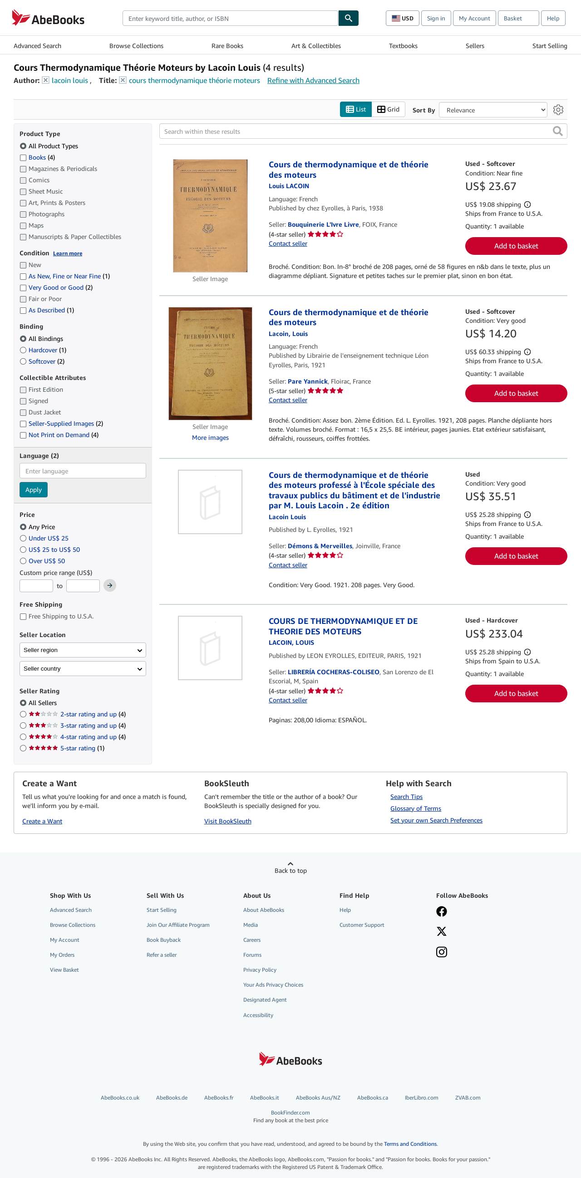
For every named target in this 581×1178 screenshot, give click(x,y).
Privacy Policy (259, 969)
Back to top (291, 870)
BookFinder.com (290, 1116)
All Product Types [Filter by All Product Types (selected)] (50, 146)
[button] (558, 131)
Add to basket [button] (516, 245)
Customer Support (362, 924)
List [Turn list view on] (356, 109)
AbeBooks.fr (218, 1097)
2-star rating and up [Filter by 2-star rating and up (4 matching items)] (77, 714)
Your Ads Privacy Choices (273, 984)
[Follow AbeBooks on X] (441, 932)
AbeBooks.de (171, 1097)
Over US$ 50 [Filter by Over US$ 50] (43, 561)
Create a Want (42, 821)
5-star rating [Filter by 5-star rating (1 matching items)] (66, 748)
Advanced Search (37, 45)
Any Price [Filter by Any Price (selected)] (38, 527)
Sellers (475, 45)
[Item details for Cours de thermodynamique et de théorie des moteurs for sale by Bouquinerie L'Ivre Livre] (210, 216)
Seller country (42, 668)
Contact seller (288, 243)
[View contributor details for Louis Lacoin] (289, 186)
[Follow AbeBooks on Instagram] (441, 953)
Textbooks (403, 45)
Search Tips (406, 796)
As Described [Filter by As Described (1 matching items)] (47, 310)
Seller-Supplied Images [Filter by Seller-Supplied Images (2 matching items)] (61, 423)
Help (553, 18)
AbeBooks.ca (372, 1097)
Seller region (41, 650)
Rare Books (227, 45)
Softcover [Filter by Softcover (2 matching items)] (42, 361)
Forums (252, 954)
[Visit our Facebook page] (441, 912)
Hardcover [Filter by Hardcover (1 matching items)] (43, 350)
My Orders (62, 954)
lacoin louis (70, 80)
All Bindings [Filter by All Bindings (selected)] (42, 338)
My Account (474, 18)
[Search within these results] (363, 131)
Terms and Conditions (410, 1143)
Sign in (436, 18)
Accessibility (258, 1015)
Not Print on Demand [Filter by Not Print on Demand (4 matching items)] (59, 434)
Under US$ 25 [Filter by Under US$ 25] (45, 538)
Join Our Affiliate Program (178, 924)
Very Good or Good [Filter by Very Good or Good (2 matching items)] (56, 287)
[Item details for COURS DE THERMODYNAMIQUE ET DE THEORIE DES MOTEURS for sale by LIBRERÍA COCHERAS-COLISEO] (210, 648)
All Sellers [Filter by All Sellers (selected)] (44, 702)
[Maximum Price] (83, 585)
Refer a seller (162, 954)
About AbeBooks (263, 909)
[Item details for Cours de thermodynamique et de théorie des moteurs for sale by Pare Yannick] (210, 363)
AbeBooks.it (264, 1097)
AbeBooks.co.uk (120, 1097)
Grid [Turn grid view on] (388, 109)
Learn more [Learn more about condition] (67, 253)
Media (250, 924)
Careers (252, 939)
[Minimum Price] (36, 585)
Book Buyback (164, 939)
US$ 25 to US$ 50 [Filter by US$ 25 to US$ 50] (51, 549)
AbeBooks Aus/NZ (318, 1097)
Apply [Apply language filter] (33, 489)
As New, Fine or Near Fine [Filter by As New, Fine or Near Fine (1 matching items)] (65, 276)
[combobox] (230, 18)
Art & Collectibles (316, 45)
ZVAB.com (468, 1097)
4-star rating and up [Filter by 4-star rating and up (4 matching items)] (77, 736)
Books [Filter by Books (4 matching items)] (37, 157)
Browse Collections (136, 45)
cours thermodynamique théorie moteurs (194, 80)
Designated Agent (265, 999)
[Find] (349, 18)
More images (210, 437)
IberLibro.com (421, 1097)
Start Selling (549, 45)
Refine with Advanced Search (313, 80)
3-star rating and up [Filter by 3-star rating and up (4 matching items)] (77, 725)
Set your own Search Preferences (436, 820)
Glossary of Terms (415, 808)
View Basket (64, 969)
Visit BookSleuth (227, 821)
